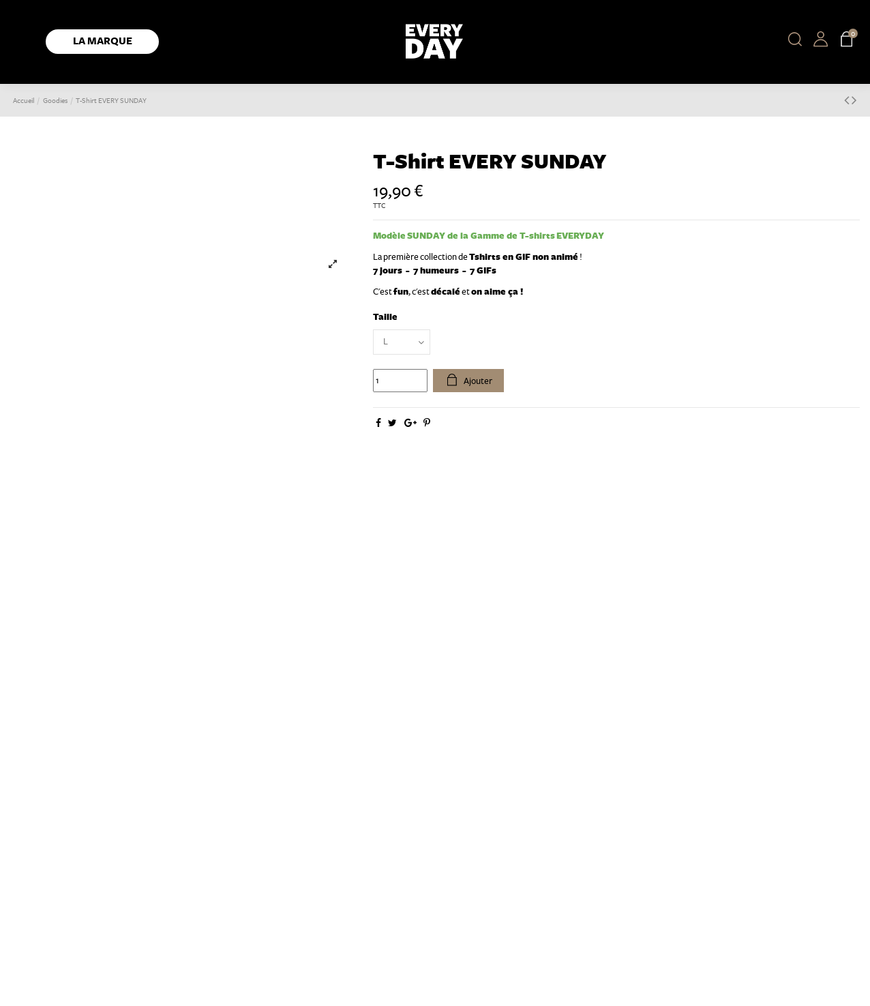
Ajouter (468, 380)
